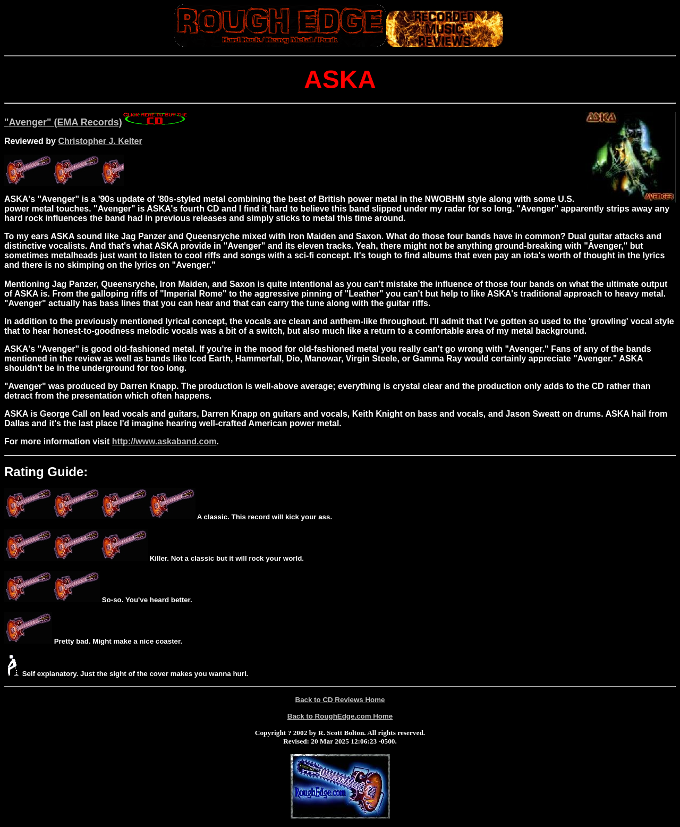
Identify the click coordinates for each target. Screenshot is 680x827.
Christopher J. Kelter (100, 141)
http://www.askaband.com (164, 441)
